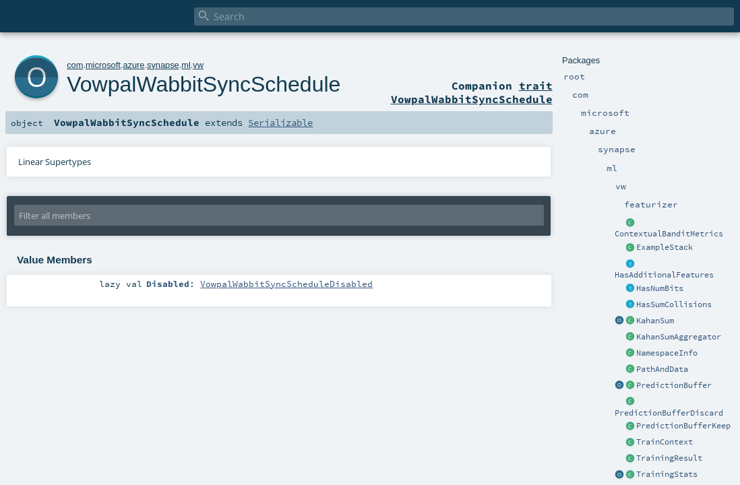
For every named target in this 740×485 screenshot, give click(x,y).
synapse (163, 65)
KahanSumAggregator (678, 337)
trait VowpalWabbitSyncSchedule (472, 92)
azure (133, 65)
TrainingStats (667, 474)
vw (198, 65)
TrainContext (664, 442)
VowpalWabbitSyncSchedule (203, 84)
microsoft (103, 65)
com (75, 65)
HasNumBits (659, 288)
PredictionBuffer (674, 385)
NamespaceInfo (667, 353)
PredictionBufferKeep (683, 425)
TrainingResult (669, 458)
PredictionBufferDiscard (669, 413)
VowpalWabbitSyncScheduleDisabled (286, 283)
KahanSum (655, 320)
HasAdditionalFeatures (664, 275)
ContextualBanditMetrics (669, 233)
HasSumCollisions (674, 304)
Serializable (280, 123)
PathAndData (662, 369)
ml (186, 65)
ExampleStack (664, 247)
